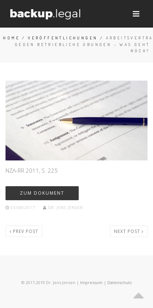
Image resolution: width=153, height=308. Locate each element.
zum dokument (42, 193)
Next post (128, 231)
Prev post (24, 231)
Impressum (91, 282)
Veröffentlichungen (62, 37)
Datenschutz (119, 282)
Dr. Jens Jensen (63, 207)
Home (11, 37)
